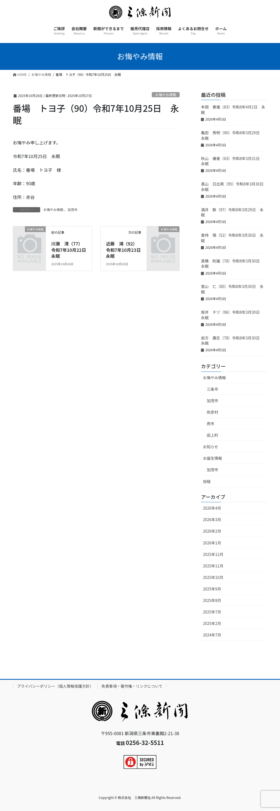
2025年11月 (213, 566)
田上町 (212, 435)
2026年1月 (212, 543)
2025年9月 (212, 589)
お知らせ (210, 446)
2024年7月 (212, 635)
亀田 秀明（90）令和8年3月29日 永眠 (232, 135)
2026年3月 (212, 519)
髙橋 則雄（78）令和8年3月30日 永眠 (232, 263)
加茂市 (72, 209)
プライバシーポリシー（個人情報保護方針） (55, 686)
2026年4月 (212, 508)
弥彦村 (212, 412)
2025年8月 (212, 600)
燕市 (210, 423)
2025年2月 (212, 623)
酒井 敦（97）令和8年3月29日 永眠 (232, 212)
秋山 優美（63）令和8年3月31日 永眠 (232, 161)
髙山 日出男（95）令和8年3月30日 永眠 (234, 186)
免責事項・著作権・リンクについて (132, 686)
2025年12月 (213, 554)
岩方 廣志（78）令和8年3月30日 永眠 (232, 340)
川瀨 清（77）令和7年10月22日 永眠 (70, 249)
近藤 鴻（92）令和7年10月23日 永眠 (125, 249)
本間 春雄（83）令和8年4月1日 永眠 (233, 109)
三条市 (212, 389)
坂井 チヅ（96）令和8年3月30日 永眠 (232, 314)
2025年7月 (212, 612)
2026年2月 (212, 531)
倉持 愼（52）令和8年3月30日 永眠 (232, 237)
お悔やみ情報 (165, 94)
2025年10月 (213, 577)
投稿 (207, 481)
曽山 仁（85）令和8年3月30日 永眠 (232, 289)
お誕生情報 (212, 458)
